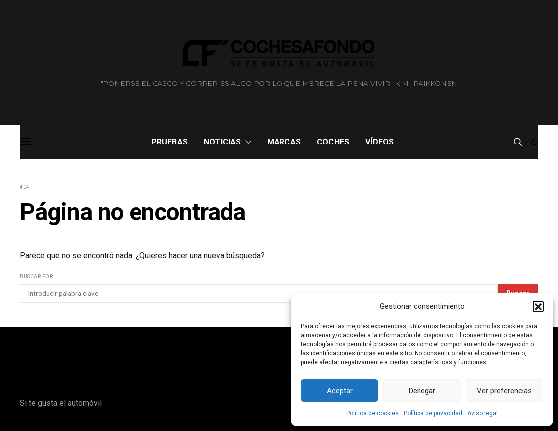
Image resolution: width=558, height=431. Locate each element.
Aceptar (340, 390)
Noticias (222, 141)
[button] (538, 306)
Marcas (284, 141)
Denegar (422, 390)
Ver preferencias (504, 390)
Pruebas (169, 141)
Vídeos (379, 141)
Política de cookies (372, 413)
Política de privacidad (433, 413)
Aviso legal (482, 413)
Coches (333, 141)
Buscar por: (37, 276)
